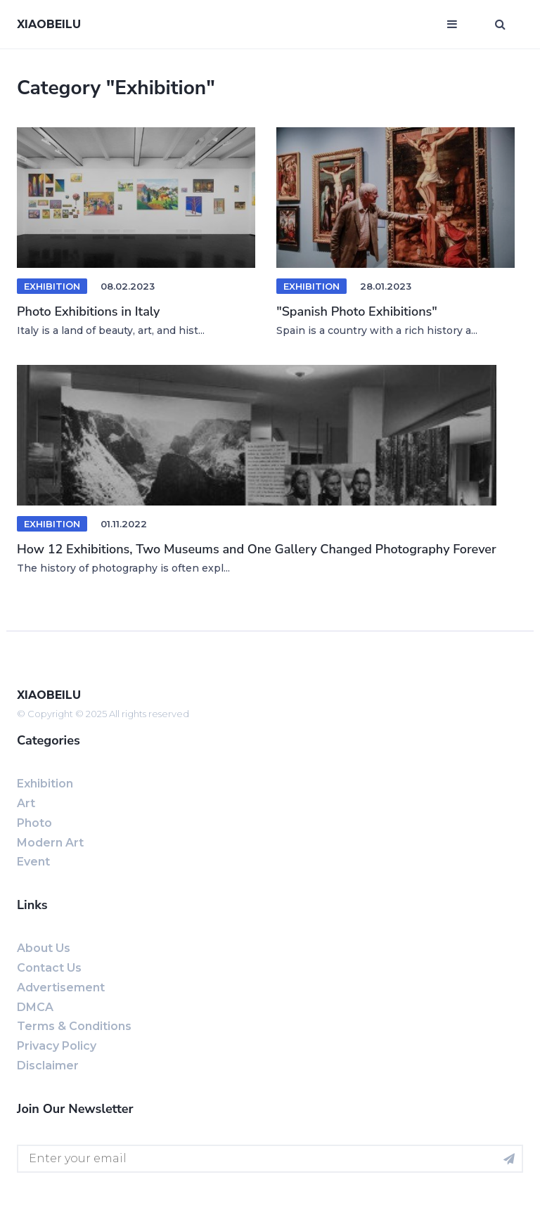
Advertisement (61, 987)
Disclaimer (48, 1065)
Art (26, 803)
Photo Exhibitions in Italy (88, 311)
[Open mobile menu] (452, 24)
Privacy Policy (56, 1046)
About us (43, 948)
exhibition (52, 523)
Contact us (49, 967)
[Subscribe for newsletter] (509, 1159)
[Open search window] (500, 24)
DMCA (35, 1007)
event (33, 861)
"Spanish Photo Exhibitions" (356, 311)
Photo (34, 823)
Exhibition (52, 286)
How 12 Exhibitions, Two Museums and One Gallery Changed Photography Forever (256, 549)
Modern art (50, 842)
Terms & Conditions (74, 1026)
